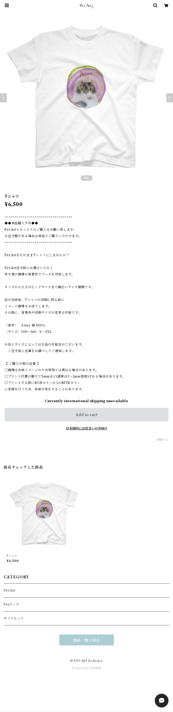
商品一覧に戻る (86, 640)
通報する (162, 439)
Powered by (86, 668)
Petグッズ (11, 604)
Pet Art (9, 590)
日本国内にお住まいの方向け (86, 428)
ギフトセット (14, 618)
